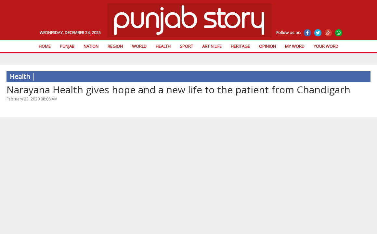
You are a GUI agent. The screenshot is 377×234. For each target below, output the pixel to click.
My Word (295, 46)
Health (163, 46)
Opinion (267, 46)
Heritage (240, 46)
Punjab (67, 46)
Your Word (326, 46)
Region (115, 46)
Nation (91, 46)
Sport (186, 46)
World (139, 46)
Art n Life (212, 46)
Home (45, 46)
